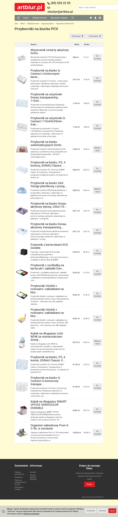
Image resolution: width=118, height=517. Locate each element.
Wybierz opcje (97, 149)
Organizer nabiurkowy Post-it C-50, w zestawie (49, 427)
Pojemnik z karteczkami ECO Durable (49, 246)
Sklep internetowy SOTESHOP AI (92, 497)
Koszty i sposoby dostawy (33, 477)
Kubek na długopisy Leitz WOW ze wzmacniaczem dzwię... (47, 337)
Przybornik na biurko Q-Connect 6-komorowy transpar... (46, 381)
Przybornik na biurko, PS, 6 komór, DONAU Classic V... (48, 358)
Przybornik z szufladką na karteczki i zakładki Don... (47, 267)
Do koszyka (97, 57)
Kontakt (33, 472)
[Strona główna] (18, 18)
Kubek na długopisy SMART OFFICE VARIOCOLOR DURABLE (49, 405)
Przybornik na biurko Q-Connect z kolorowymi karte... (46, 74)
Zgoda (112, 511)
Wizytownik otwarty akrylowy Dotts (50, 51)
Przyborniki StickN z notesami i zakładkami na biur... (47, 289)
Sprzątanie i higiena (59, 18)
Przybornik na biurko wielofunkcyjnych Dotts (46, 143)
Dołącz (89, 484)
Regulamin (19, 477)
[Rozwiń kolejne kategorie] (72, 18)
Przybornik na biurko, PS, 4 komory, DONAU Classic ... (48, 164)
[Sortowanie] (94, 36)
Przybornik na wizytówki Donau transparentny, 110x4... (46, 97)
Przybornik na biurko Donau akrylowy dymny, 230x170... (49, 205)
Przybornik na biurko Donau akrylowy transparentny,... (48, 225)
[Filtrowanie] (77, 36)
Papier (26, 18)
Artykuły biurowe (40, 18)
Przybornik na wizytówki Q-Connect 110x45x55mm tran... (48, 121)
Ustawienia (90, 511)
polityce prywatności (31, 514)
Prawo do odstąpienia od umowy (20, 482)
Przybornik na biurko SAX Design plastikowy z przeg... (49, 184)
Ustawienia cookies (19, 488)
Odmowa (102, 511)
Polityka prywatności (19, 473)
